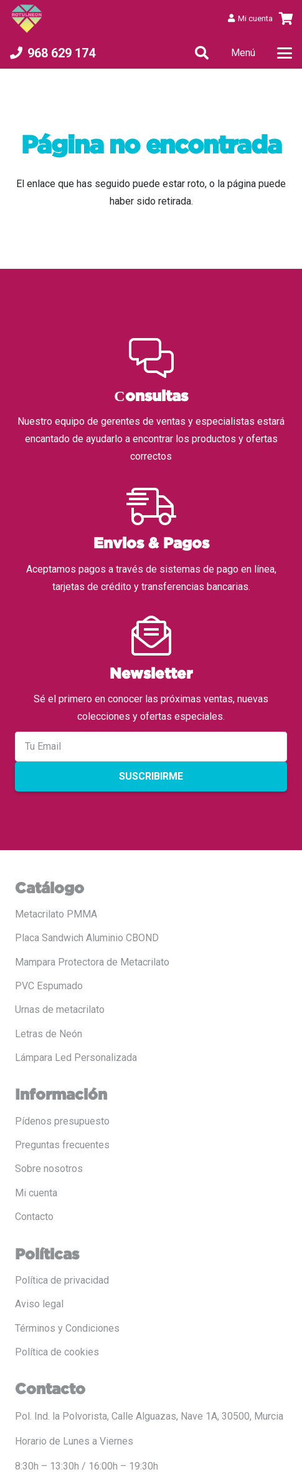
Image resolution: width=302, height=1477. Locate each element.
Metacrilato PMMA (56, 914)
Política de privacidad (62, 1280)
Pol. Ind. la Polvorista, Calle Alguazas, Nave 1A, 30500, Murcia (149, 1416)
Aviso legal (39, 1304)
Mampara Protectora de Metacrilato (92, 962)
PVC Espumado (49, 986)
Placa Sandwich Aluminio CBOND (87, 938)
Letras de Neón (48, 1034)
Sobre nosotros (49, 1168)
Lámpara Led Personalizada (76, 1057)
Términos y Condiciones (67, 1328)
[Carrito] (286, 18)
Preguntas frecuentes (62, 1145)
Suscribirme (151, 776)
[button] (202, 53)
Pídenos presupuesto (62, 1121)
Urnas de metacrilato (60, 1009)
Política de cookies (57, 1352)
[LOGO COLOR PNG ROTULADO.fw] (27, 18)
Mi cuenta (36, 1193)
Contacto (34, 1217)
